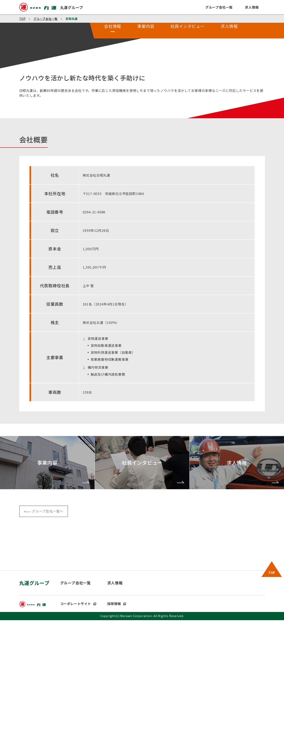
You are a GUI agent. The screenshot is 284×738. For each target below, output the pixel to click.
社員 (188, 143)
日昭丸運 (72, 19)
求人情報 (229, 143)
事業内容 (145, 143)
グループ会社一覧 (46, 19)
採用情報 (116, 721)
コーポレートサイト (78, 721)
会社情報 (112, 143)
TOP (22, 19)
